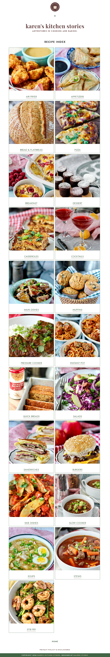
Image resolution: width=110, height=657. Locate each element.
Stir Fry (31, 629)
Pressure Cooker (31, 363)
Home (55, 641)
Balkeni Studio (80, 655)
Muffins (77, 309)
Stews (77, 576)
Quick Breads (31, 416)
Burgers (77, 469)
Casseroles (31, 256)
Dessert (77, 203)
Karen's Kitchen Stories (55, 26)
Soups (31, 576)
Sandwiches (31, 469)
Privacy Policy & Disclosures (55, 650)
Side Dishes (31, 523)
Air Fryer (31, 96)
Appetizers (77, 96)
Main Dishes (31, 309)
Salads (77, 416)
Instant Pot (77, 363)
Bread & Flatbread (31, 150)
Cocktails (77, 256)
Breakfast (31, 203)
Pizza (77, 150)
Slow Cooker (77, 523)
